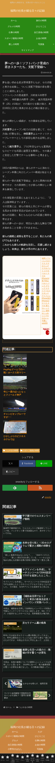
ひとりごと (40, 736)
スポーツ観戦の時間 (30, 450)
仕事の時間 (40, 740)
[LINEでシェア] (44, 463)
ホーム (15, 732)
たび (40, 732)
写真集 (40, 749)
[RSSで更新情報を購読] (40, 488)
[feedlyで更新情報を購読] (14, 488)
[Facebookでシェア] (27, 463)
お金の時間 (40, 745)
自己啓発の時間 (15, 745)
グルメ (15, 740)
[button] (10, 471)
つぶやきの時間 (10, 450)
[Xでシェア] (10, 463)
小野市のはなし (15, 749)
